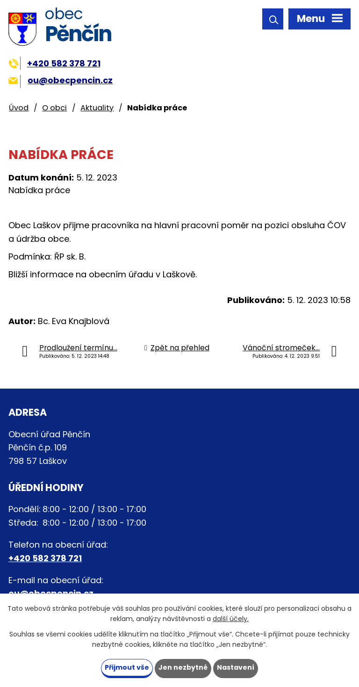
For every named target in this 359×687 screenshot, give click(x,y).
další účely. (231, 619)
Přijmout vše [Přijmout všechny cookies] (127, 667)
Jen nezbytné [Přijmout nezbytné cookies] (183, 667)
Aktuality (97, 107)
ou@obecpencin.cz (60, 80)
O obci (54, 107)
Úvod (19, 107)
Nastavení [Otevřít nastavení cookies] (235, 667)
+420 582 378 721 (54, 63)
